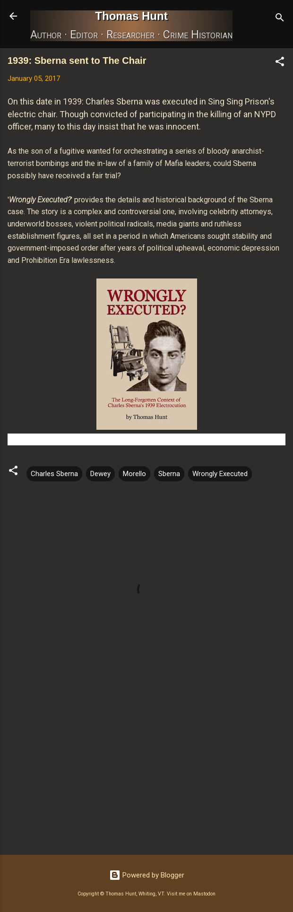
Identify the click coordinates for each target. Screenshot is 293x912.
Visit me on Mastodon (191, 894)
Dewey (100, 473)
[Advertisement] (146, 773)
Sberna (169, 473)
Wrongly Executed (220, 473)
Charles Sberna (54, 473)
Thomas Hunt (131, 15)
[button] (279, 63)
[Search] (279, 19)
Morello (134, 473)
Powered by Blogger (146, 875)
